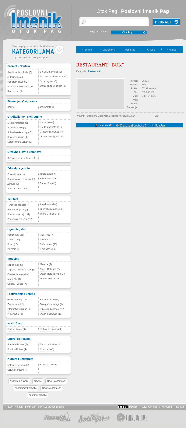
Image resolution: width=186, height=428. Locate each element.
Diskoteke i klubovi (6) (51, 329)
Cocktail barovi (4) (16, 329)
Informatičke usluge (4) (18, 309)
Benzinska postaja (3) (51, 71)
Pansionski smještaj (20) (19, 219)
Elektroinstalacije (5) (17, 123)
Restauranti (94, 71)
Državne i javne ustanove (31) (22, 158)
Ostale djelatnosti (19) (51, 313)
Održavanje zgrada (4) (51, 136)
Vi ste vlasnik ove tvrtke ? (133, 125)
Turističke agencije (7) (18, 205)
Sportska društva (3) (50, 344)
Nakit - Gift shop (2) (50, 269)
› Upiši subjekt (108, 49)
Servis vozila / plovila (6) (19, 72)
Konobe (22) (13, 239)
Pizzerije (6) (13, 249)
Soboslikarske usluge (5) (19, 132)
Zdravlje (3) (13, 184)
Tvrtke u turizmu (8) (50, 213)
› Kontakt (171, 49)
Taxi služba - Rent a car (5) (53, 76)
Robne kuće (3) (15, 265)
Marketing (160, 125)
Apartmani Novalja (19, 381)
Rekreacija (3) (47, 349)
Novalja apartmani (56, 381)
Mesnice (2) (46, 264)
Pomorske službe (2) (17, 81)
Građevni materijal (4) (18, 274)
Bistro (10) (12, 244)
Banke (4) (12, 107)
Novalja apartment (51, 388)
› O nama (150, 49)
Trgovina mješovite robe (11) (21, 269)
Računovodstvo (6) (49, 299)
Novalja (38, 381)
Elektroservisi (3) (15, 304)
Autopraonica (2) (15, 77)
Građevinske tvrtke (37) (52, 131)
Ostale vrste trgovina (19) (52, 274)
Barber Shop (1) (48, 183)
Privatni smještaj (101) (18, 214)
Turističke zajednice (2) (51, 209)
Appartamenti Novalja (26, 388)
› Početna (87, 49)
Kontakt (180, 406)
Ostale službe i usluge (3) (52, 86)
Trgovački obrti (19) (49, 278)
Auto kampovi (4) (48, 204)
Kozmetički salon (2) (50, 178)
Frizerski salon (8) (16, 174)
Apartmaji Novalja (38, 395)
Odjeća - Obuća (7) (17, 284)
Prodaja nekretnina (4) (51, 127)
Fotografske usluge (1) (51, 304)
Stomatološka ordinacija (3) (21, 179)
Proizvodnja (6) (15, 313)
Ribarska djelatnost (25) (52, 309)
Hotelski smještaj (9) (17, 209)
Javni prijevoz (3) (48, 81)
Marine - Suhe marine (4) (20, 86)
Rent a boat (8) (15, 91)
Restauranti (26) (15, 235)
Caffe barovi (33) (48, 244)
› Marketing (129, 49)
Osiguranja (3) (47, 107)
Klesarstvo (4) (47, 122)
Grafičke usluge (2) (16, 299)
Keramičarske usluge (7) (19, 142)
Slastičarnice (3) (48, 249)
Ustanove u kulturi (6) (18, 365)
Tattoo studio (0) (48, 174)
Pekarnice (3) (46, 239)
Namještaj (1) (14, 279)
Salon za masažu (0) (17, 188)
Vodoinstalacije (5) (16, 127)
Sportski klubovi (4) (17, 349)
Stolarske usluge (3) (17, 137)
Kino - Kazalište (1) (49, 364)
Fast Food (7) (47, 235)
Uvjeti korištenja (149, 406)
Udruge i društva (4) (17, 370)
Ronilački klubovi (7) (17, 344)
